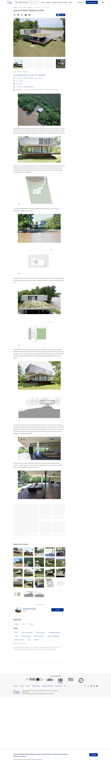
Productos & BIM (57, 2)
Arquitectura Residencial (55, 699)
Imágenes (48, 2)
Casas (15, 75)
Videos (71, 2)
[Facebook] (14, 15)
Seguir (57, 677)
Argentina (42, 75)
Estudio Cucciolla (28, 78)
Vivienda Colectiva (23, 75)
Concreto (31, 691)
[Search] (28, 2)
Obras (42, 2)
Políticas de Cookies (19, 756)
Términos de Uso (46, 754)
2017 (20, 84)
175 (21, 81)
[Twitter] (18, 15)
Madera (16, 691)
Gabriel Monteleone (28, 87)
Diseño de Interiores (39, 703)
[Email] (26, 15)
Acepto (93, 755)
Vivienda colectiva (25, 703)
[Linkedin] (22, 15)
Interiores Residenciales (53, 703)
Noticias (65, 2)
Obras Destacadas (40, 699)
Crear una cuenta (91, 2)
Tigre (16, 140)
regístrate (40, 759)
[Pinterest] (29, 15)
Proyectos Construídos (26, 699)
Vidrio (23, 691)
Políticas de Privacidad (59, 754)
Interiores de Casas (19, 707)
